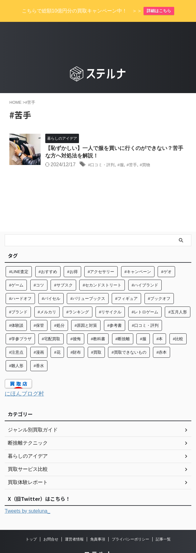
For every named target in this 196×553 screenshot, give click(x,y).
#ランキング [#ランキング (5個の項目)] (77, 295)
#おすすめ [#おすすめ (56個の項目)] (48, 255)
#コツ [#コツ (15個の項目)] (39, 268)
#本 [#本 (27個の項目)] (159, 322)
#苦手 (140, 148)
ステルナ (98, 537)
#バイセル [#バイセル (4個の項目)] (51, 282)
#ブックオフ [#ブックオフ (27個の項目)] (159, 282)
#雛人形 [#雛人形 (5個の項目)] (16, 349)
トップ (31, 522)
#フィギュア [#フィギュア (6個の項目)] (126, 282)
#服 (127, 148)
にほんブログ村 (26, 376)
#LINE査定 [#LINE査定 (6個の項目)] (18, 255)
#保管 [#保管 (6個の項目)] (39, 308)
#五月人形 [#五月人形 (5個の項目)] (177, 295)
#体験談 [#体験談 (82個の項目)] (16, 308)
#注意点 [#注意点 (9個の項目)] (16, 335)
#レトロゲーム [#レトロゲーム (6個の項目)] (145, 295)
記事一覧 (163, 522)
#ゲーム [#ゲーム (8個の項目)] (16, 268)
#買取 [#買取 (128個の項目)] (96, 335)
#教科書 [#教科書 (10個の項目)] (98, 322)
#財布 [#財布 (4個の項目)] (76, 335)
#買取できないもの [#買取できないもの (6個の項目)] (128, 335)
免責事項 (97, 522)
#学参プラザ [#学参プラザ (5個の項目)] (20, 322)
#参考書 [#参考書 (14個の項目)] (114, 308)
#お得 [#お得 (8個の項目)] (72, 255)
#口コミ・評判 (104, 148)
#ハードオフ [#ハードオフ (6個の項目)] (20, 282)
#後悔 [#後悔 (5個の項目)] (75, 322)
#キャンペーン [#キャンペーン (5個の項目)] (138, 255)
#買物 (155, 148)
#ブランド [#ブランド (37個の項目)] (18, 295)
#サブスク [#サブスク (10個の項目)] (63, 268)
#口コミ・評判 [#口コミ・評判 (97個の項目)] (145, 308)
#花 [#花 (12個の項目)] (57, 335)
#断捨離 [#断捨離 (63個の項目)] (122, 322)
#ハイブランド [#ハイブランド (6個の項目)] (145, 268)
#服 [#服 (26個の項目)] (143, 322)
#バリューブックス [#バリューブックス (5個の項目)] (87, 282)
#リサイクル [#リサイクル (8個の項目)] (110, 295)
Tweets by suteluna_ (27, 494)
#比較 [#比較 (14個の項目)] (178, 322)
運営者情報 (74, 522)
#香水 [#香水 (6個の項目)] (39, 349)
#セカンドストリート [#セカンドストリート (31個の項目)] (102, 268)
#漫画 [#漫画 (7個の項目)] (39, 335)
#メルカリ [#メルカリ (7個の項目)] (47, 295)
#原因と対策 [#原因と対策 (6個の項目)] (86, 308)
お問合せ (50, 522)
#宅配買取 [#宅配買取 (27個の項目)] (51, 322)
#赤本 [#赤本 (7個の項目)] (161, 335)
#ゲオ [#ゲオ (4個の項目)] (166, 255)
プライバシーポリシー (130, 522)
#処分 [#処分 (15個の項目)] (59, 308)
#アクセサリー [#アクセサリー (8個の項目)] (101, 255)
